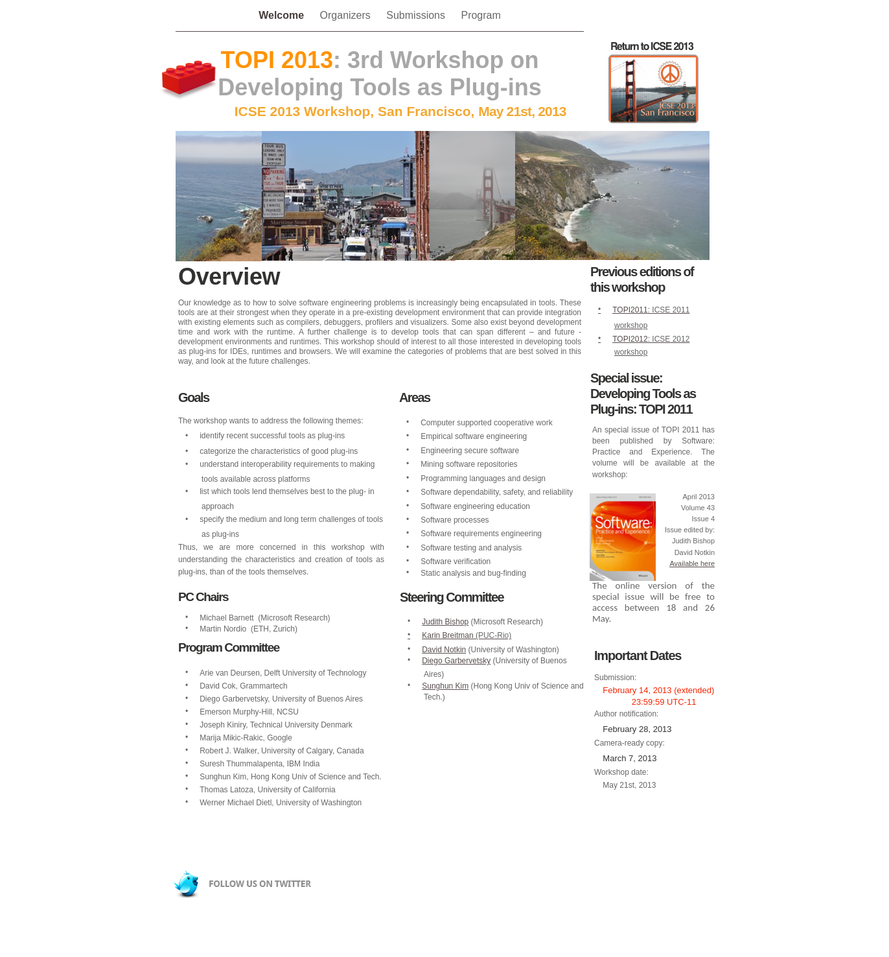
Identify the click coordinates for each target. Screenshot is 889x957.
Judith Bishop (445, 621)
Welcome (282, 15)
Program (480, 15)
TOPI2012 (629, 339)
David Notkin (444, 649)
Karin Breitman (447, 635)
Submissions (417, 15)
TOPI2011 (629, 309)
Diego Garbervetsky (456, 660)
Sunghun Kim (445, 686)
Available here (692, 563)
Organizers (347, 15)
